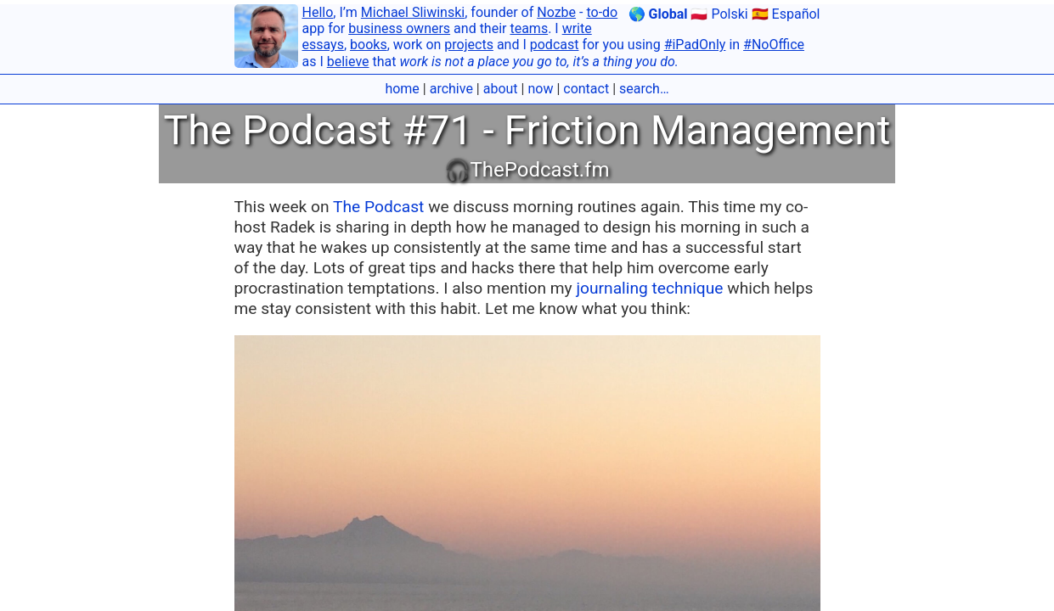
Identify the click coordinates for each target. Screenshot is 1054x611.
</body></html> (527, 305)
